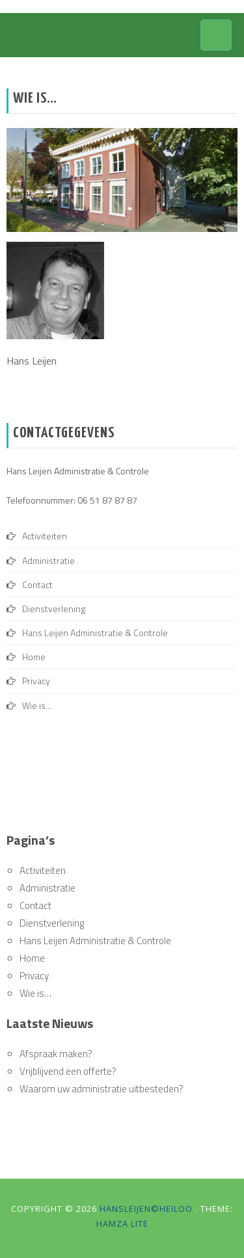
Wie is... (36, 705)
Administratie (48, 560)
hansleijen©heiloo (147, 1208)
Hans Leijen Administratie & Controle (95, 632)
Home (34, 656)
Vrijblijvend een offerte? (68, 1071)
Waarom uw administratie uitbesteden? (101, 1088)
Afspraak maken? (56, 1053)
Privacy (36, 680)
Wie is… (35, 993)
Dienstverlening (53, 608)
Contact (37, 584)
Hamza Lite (122, 1223)
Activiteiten (44, 536)
